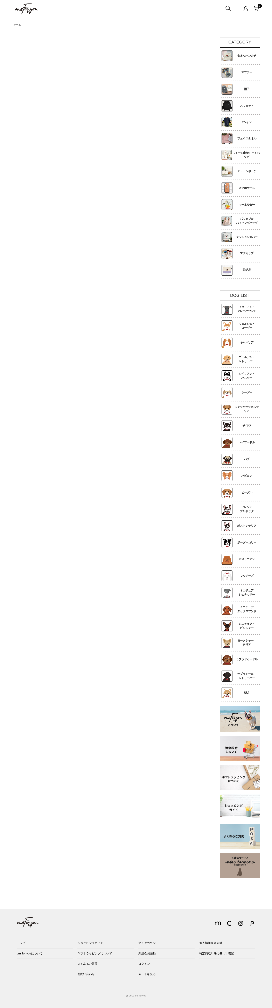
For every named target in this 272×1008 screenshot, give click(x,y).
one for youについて (30, 953)
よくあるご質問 (87, 963)
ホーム (17, 24)
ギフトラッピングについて (94, 953)
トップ (21, 943)
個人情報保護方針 (210, 943)
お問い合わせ (86, 974)
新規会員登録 (147, 953)
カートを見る (147, 974)
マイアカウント (148, 943)
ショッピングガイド (90, 943)
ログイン (144, 963)
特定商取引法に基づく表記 (216, 953)
